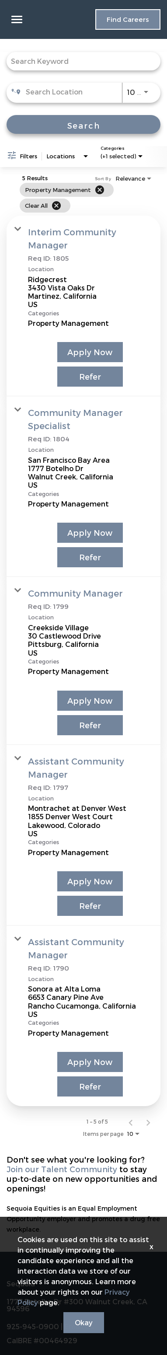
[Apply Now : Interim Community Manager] (90, 352)
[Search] (83, 124)
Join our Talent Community (62, 1168)
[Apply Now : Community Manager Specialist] (90, 533)
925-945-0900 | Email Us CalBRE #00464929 (50, 1333)
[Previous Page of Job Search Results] (130, 1121)
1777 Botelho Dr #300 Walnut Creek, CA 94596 (77, 1305)
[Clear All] (56, 205)
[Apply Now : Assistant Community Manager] (90, 881)
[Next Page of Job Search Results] (148, 1121)
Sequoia (21, 1283)
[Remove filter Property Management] (99, 190)
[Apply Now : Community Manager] (90, 701)
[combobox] (79, 61)
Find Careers (128, 19)
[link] (83, 306)
